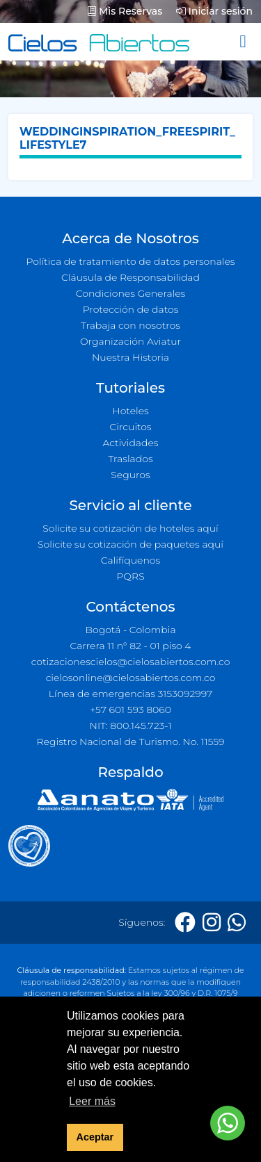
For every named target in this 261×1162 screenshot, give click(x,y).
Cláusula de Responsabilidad (130, 277)
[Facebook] (185, 922)
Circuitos (130, 426)
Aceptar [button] (95, 1137)
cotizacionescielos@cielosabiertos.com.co (130, 661)
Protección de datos (131, 309)
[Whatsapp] (237, 922)
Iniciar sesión (214, 11)
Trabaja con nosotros (130, 325)
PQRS (130, 576)
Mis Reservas (125, 11)
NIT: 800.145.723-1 (131, 725)
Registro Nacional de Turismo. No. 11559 (131, 741)
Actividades (130, 442)
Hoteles (130, 410)
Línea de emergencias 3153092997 (130, 693)
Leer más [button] (92, 1101)
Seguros (130, 474)
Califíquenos (130, 560)
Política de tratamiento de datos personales (130, 261)
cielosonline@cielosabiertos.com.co (131, 677)
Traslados (130, 458)
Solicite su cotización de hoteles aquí (130, 528)
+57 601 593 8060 (130, 709)
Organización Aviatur (130, 341)
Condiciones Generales (131, 293)
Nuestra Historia (130, 357)
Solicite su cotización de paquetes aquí (130, 544)
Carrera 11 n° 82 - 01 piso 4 (130, 645)
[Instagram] (212, 922)
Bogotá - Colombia (130, 629)
